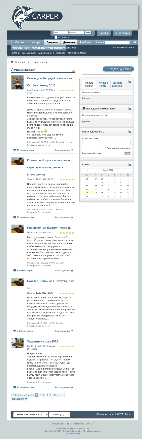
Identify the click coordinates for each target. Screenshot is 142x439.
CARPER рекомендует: (24, 53)
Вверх (128, 414)
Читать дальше (62, 150)
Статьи (19, 42)
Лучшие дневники (117, 84)
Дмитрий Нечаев (64, 142)
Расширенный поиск (123, 47)
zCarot (77, 433)
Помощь (104, 33)
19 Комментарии (26, 150)
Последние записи (21, 47)
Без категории (44, 145)
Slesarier (60, 209)
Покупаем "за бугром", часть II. (49, 228)
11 (55, 394)
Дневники (52, 42)
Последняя (19, 398)
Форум (36, 42)
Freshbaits (60, 53)
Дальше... (87, 98)
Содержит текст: (106, 141)
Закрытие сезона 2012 (42, 341)
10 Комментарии (26, 217)
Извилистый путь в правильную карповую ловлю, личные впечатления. (49, 167)
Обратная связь (104, 414)
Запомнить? (62, 38)
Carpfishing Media (77, 53)
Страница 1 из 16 (24, 394)
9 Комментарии (25, 331)
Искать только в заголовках (117, 148)
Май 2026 (108, 170)
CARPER (119, 414)
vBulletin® (71, 428)
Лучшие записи (41, 47)
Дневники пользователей (63, 47)
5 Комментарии (25, 270)
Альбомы (85, 42)
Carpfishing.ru (44, 53)
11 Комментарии (26, 387)
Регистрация (122, 33)
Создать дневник (118, 69)
